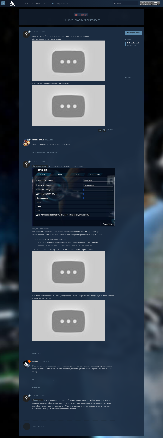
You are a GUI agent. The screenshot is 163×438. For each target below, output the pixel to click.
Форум (50, 3)
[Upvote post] (100, 130)
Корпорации (62, 3)
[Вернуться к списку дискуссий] (3, 3)
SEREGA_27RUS (41, 166)
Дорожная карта (37, 3)
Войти (149, 3)
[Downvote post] (104, 130)
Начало (128, 39)
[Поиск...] (125, 3)
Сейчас (128, 77)
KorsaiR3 (38, 400)
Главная (24, 3)
